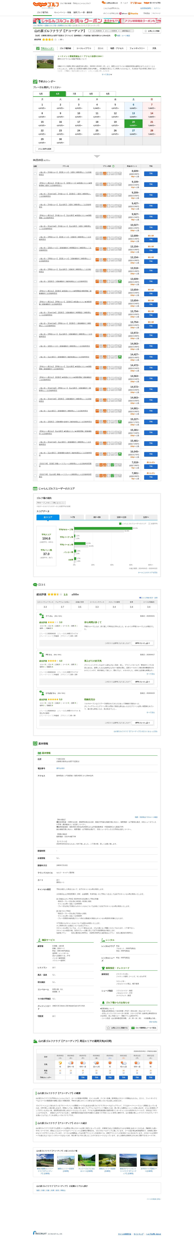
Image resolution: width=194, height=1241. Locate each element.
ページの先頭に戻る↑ (154, 1199)
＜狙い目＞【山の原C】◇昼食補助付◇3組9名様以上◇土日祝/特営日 (64, 357)
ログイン (157, 8)
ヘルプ (125, 3)
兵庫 (52, 1190)
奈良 (57, 1190)
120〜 (146, 517)
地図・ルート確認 (123, 36)
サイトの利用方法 (124, 1234)
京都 (42, 1190)
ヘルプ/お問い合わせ (153, 1234)
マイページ (156, 13)
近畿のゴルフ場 (50, 25)
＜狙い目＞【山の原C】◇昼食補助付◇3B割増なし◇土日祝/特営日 (63, 411)
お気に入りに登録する (117, 1027)
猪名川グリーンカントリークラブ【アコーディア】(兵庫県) (128, 1171)
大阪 (47, 1190)
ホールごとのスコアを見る (147, 572)
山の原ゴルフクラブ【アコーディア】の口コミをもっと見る (135, 731)
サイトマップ (138, 1234)
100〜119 (121, 517)
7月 (74, 94)
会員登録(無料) (145, 8)
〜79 (72, 517)
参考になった (142, 643)
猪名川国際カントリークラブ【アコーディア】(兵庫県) (45, 1171)
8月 (91, 94)
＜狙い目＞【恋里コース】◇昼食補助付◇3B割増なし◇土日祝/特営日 (64, 346)
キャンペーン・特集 (62, 12)
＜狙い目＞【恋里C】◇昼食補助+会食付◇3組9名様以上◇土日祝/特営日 (65, 422)
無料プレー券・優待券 (82, 12)
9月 (108, 94)
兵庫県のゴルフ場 (64, 25)
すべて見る (106, 74)
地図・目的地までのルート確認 (146, 817)
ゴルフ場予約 (42, 12)
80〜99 (97, 517)
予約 (151, 173)
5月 (41, 94)
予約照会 (146, 13)
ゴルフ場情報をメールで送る (143, 1027)
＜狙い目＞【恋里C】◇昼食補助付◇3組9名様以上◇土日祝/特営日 (63, 281)
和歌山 (63, 1190)
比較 (35, 166)
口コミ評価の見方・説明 (149, 598)
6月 (58, 94)
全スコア (48, 517)
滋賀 (38, 1190)
